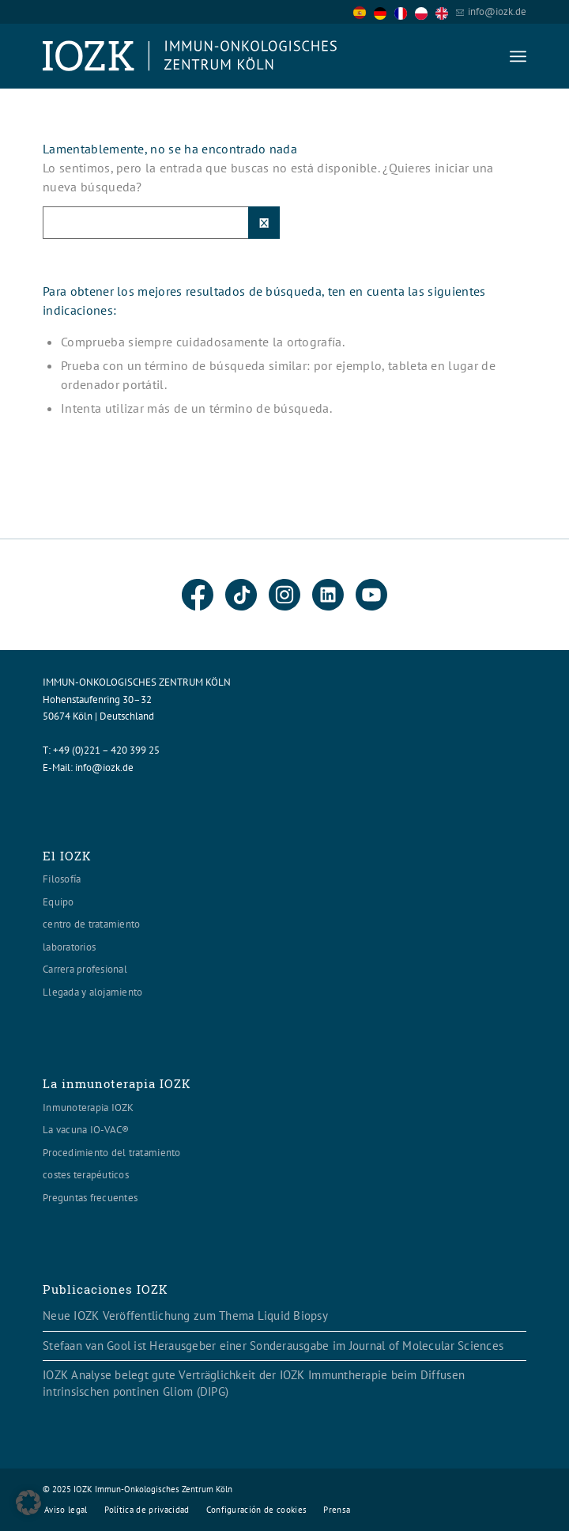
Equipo (58, 902)
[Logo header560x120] (236, 56)
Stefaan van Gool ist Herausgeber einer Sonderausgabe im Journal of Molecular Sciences (273, 1345)
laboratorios (69, 947)
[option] (384, 13)
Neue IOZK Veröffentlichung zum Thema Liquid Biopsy (185, 1315)
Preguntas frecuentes (90, 1197)
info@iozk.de (497, 11)
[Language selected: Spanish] (404, 11)
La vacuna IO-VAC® (86, 1129)
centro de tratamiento (91, 924)
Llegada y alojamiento (92, 992)
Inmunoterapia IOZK (88, 1107)
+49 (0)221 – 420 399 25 (106, 750)
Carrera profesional (85, 969)
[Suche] (161, 222)
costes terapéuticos (86, 1174)
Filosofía (62, 879)
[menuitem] (518, 56)
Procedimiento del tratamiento (112, 1152)
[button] (28, 1502)
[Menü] (518, 56)
